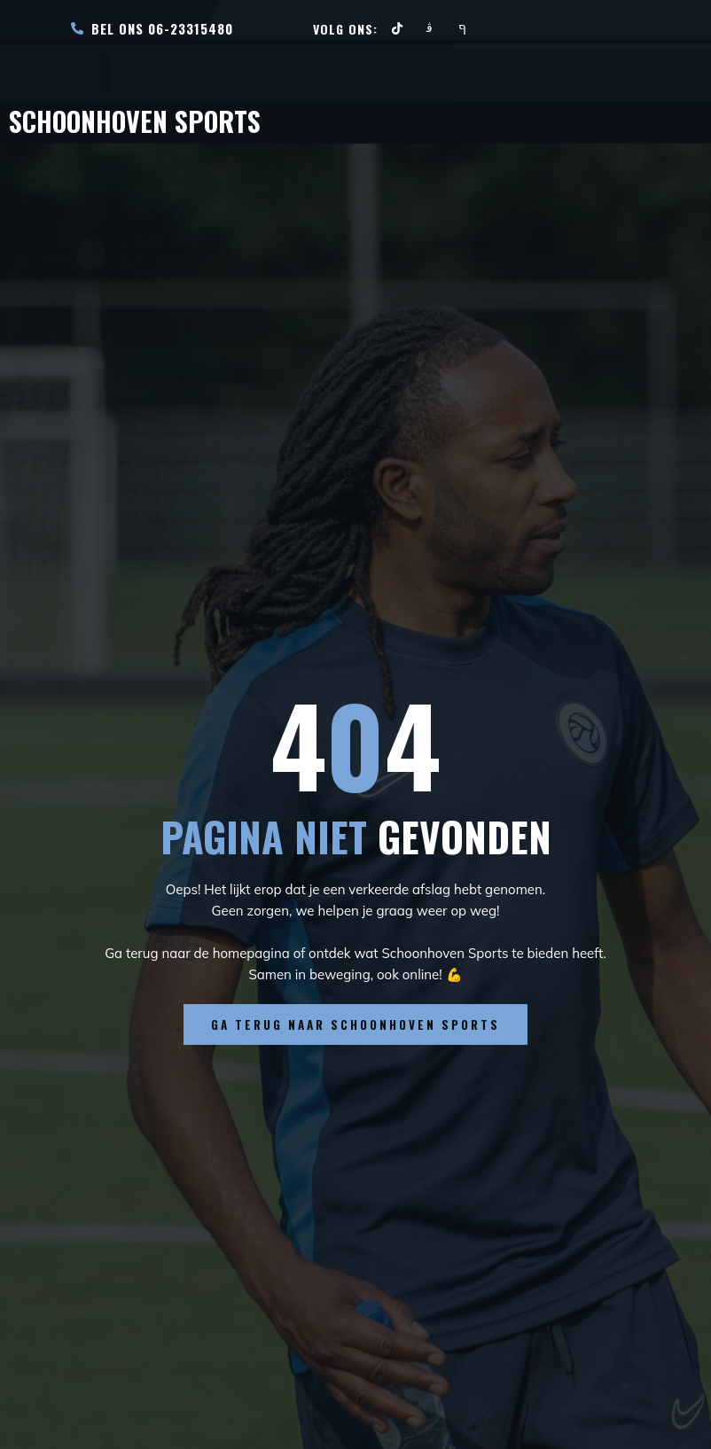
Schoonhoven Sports (147, 120)
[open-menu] (104, 73)
